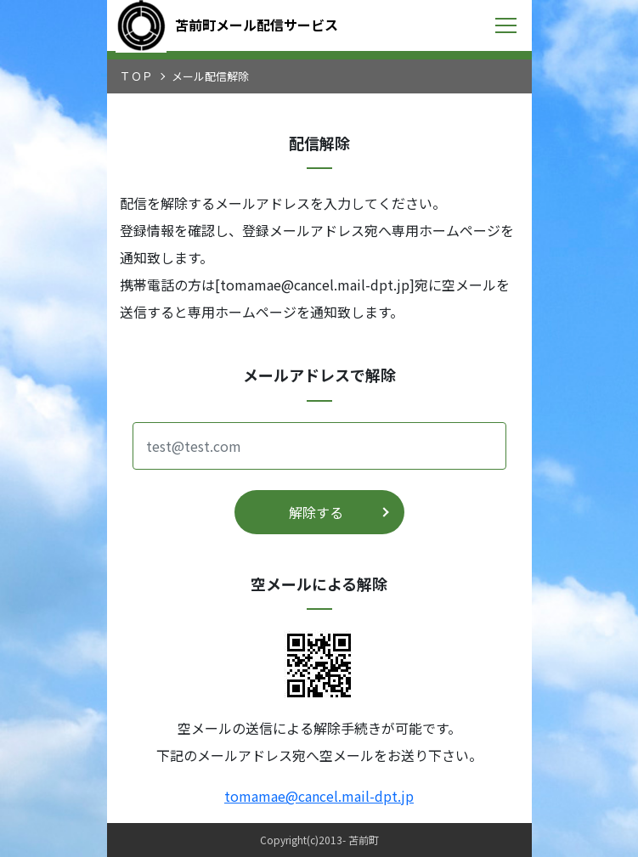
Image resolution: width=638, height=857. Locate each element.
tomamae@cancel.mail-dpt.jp (319, 796)
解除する (316, 512)
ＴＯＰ (136, 76)
